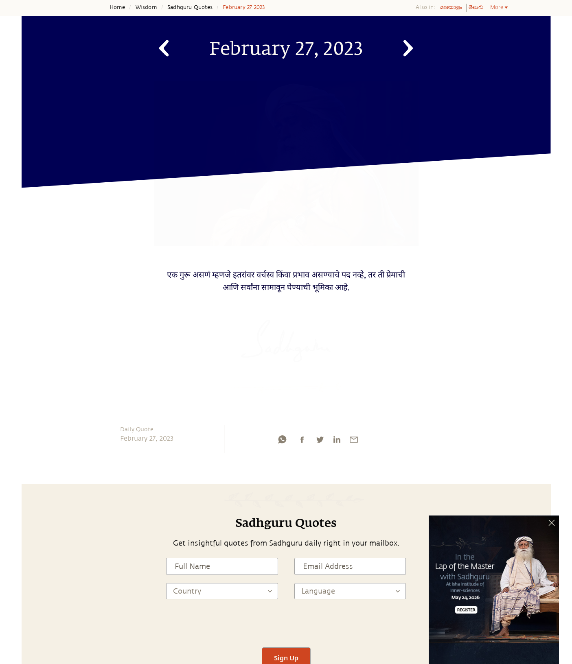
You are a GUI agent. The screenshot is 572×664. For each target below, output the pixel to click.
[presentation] (286, 623)
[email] (353, 441)
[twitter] (319, 441)
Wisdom (146, 7)
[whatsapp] (282, 441)
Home (117, 7)
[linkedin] (336, 441)
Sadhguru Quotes (190, 7)
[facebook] (302, 441)
